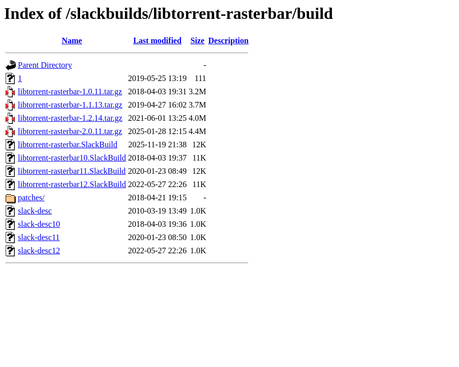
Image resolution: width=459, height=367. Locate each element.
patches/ (31, 197)
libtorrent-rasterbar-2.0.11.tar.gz (70, 131)
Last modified (157, 40)
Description (228, 40)
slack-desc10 (39, 224)
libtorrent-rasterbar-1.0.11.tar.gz (70, 91)
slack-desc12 (39, 250)
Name (72, 40)
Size (197, 40)
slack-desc (35, 210)
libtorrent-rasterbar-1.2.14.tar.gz (70, 118)
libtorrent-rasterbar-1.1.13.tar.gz (70, 104)
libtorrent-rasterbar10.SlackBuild (72, 157)
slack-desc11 (39, 237)
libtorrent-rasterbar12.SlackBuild (72, 184)
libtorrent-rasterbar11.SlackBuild (71, 171)
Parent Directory (45, 65)
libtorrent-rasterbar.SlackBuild (67, 144)
